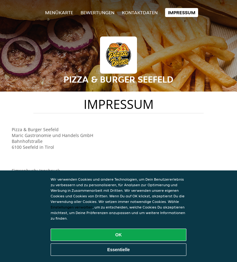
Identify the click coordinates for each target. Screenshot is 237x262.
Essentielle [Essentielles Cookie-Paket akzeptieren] (118, 249)
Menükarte (59, 12)
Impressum (181, 12)
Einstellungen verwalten (72, 207)
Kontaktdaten (140, 12)
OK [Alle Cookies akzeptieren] (118, 234)
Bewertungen (97, 12)
